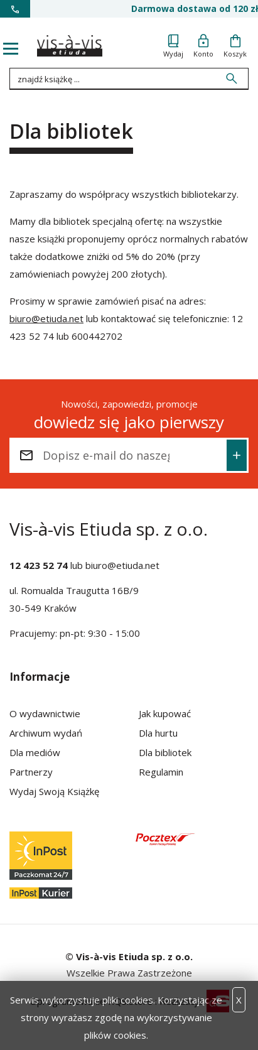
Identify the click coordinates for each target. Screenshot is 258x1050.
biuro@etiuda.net (46, 318)
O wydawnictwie (44, 713)
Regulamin (161, 772)
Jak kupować (165, 713)
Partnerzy (31, 772)
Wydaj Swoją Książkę (54, 791)
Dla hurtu (158, 733)
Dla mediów (34, 752)
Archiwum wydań (45, 733)
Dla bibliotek (165, 752)
